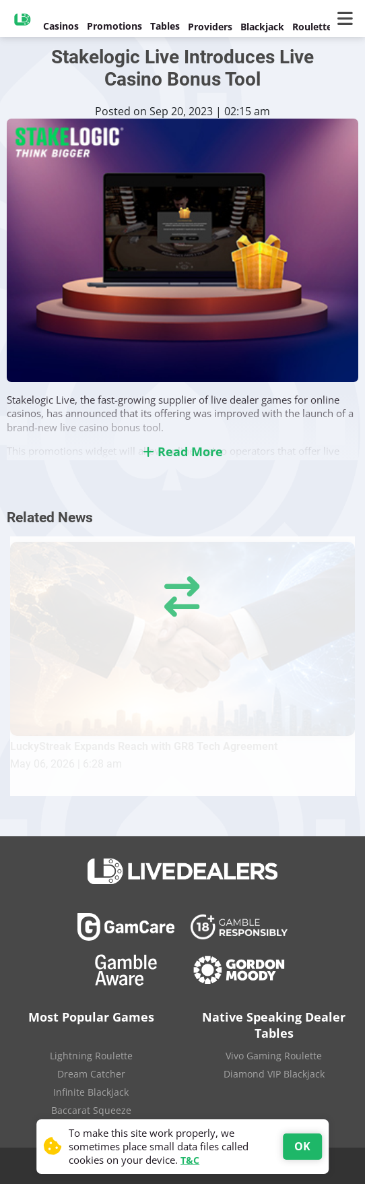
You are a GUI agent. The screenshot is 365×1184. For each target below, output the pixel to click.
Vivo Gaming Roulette (274, 1055)
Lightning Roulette (91, 1055)
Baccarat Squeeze (91, 1110)
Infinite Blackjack (91, 1092)
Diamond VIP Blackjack (274, 1073)
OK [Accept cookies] (302, 1146)
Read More (183, 451)
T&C (189, 1160)
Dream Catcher (91, 1073)
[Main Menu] (347, 19)
